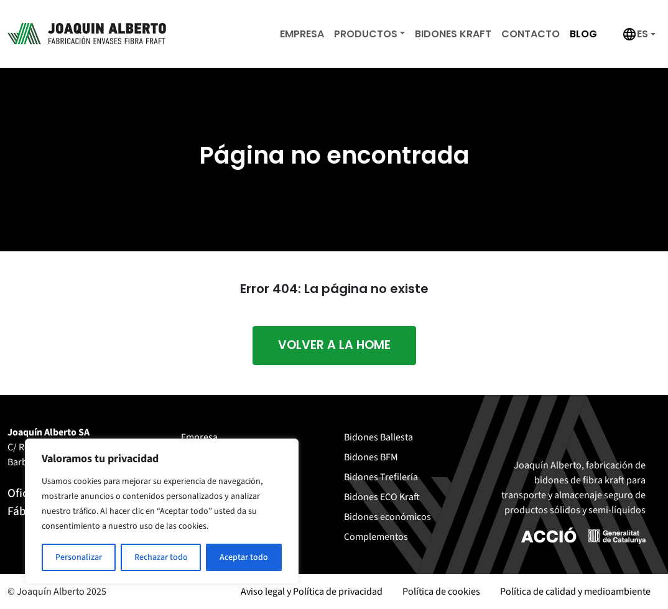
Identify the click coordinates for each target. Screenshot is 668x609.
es (642, 34)
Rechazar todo (161, 557)
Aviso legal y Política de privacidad (312, 591)
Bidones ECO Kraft (382, 497)
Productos (365, 34)
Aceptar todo (244, 557)
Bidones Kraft (453, 34)
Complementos (376, 537)
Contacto (530, 34)
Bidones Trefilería (381, 477)
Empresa (302, 34)
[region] (162, 511)
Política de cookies (441, 591)
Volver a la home (334, 345)
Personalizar (78, 557)
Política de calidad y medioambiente (575, 591)
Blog (583, 34)
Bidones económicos (387, 517)
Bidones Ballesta (378, 437)
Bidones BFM (371, 457)
